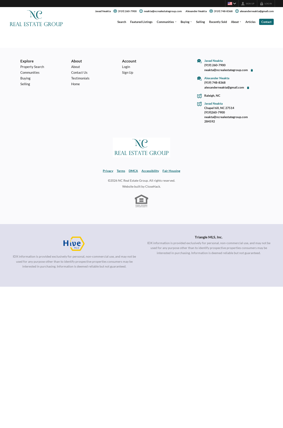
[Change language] (231, 3)
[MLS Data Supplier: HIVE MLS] (74, 244)
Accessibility (150, 171)
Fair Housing (171, 171)
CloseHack (152, 186)
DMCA (133, 171)
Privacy (108, 171)
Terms (121, 171)
